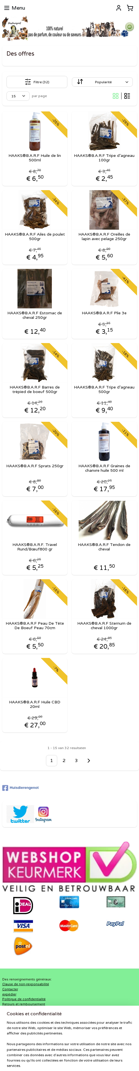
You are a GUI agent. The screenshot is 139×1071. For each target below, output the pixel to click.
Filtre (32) (37, 81)
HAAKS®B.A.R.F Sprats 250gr (34, 465)
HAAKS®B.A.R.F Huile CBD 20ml (34, 704)
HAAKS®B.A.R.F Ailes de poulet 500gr (35, 236)
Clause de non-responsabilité (25, 984)
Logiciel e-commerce (96, 1051)
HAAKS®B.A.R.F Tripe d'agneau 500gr (104, 389)
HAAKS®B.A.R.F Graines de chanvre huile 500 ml (104, 468)
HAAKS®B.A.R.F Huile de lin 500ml (34, 158)
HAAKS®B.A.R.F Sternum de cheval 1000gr (104, 625)
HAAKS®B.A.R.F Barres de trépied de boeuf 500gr (35, 389)
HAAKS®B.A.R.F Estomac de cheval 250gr (34, 315)
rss (74, 1051)
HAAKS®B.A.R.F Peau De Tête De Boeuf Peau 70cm (35, 625)
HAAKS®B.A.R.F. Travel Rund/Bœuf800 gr (34, 547)
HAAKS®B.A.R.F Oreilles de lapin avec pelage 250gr (104, 236)
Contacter (10, 989)
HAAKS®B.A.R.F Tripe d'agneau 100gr (104, 158)
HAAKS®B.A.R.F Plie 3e (104, 312)
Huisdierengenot (20, 788)
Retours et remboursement (23, 1004)
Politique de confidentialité (24, 999)
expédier (9, 994)
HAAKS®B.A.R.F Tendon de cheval (104, 547)
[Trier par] (102, 82)
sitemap (62, 1051)
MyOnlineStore (69, 1061)
